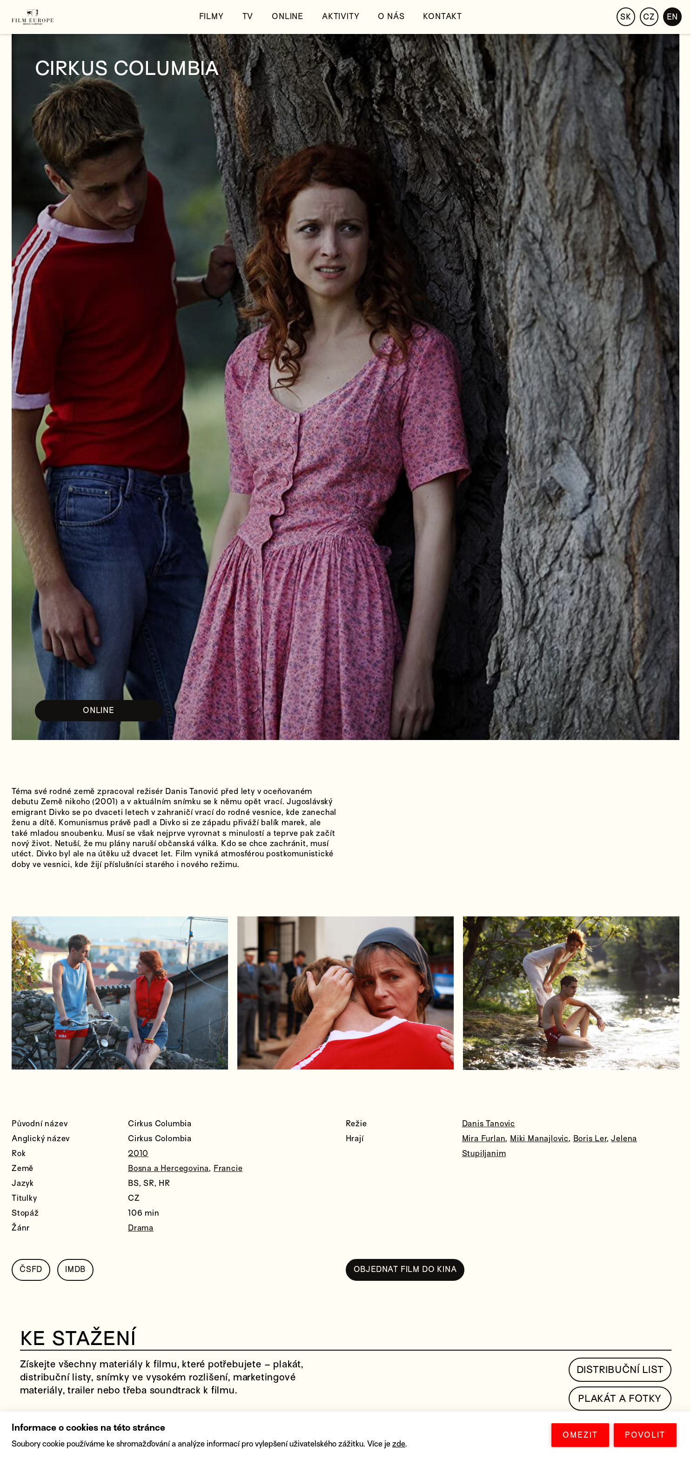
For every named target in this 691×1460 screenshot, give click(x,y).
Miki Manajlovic (539, 1138)
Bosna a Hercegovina (168, 1168)
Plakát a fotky (620, 1398)
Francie (228, 1168)
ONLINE (98, 710)
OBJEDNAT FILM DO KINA (405, 1269)
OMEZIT (580, 1435)
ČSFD (31, 1269)
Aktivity (340, 16)
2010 (138, 1153)
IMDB (75, 1269)
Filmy (211, 16)
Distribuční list (620, 1369)
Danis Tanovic (488, 1123)
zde (398, 1444)
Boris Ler (590, 1138)
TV (248, 16)
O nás (391, 16)
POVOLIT (645, 1435)
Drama (141, 1228)
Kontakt (442, 16)
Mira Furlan (484, 1138)
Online (287, 16)
